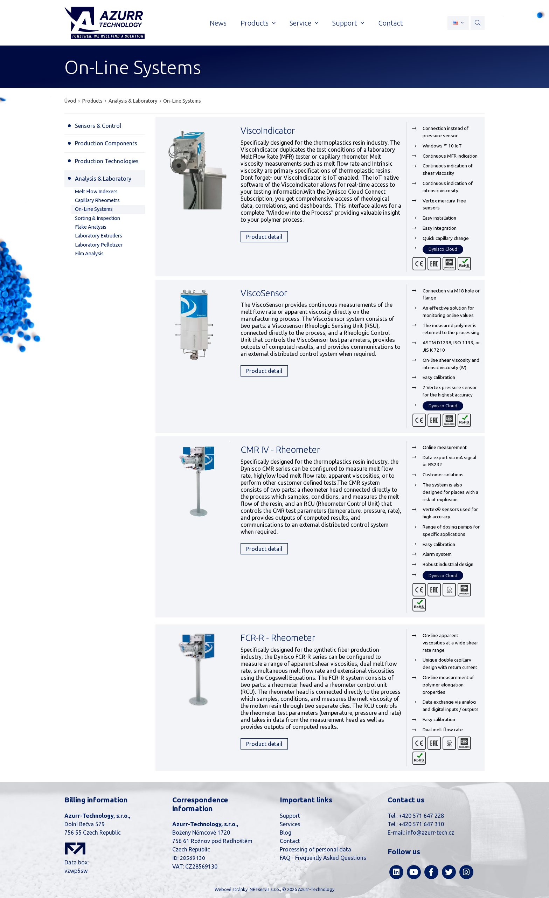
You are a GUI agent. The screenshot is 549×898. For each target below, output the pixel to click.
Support (290, 816)
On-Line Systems (182, 101)
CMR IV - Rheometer (280, 449)
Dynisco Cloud (443, 249)
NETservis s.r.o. (265, 889)
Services (290, 824)
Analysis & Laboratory (133, 101)
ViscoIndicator (268, 130)
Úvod (70, 101)
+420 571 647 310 (421, 824)
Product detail (264, 237)
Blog (285, 832)
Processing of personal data (315, 849)
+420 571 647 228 (421, 816)
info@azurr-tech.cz (430, 832)
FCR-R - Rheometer (278, 638)
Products (92, 101)
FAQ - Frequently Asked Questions (323, 858)
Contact (290, 841)
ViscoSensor (264, 293)
